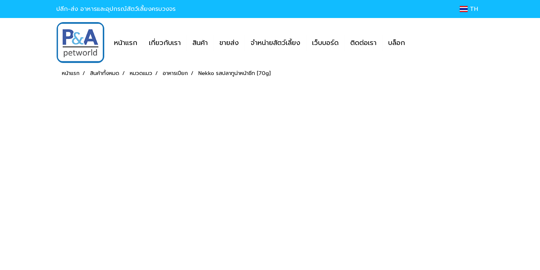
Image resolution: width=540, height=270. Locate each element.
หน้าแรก (125, 43)
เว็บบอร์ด (325, 43)
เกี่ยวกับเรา (165, 43)
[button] (417, 43)
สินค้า (200, 43)
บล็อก (396, 43)
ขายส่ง (229, 43)
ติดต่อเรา (363, 43)
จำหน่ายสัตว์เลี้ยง (275, 43)
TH (469, 9)
